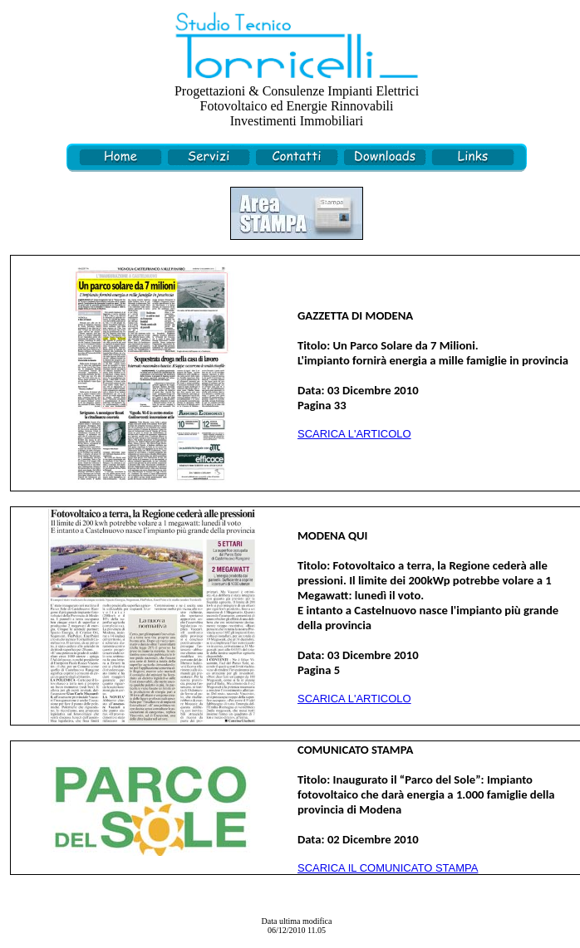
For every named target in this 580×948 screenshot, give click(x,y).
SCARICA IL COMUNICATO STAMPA (387, 868)
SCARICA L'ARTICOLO (354, 434)
